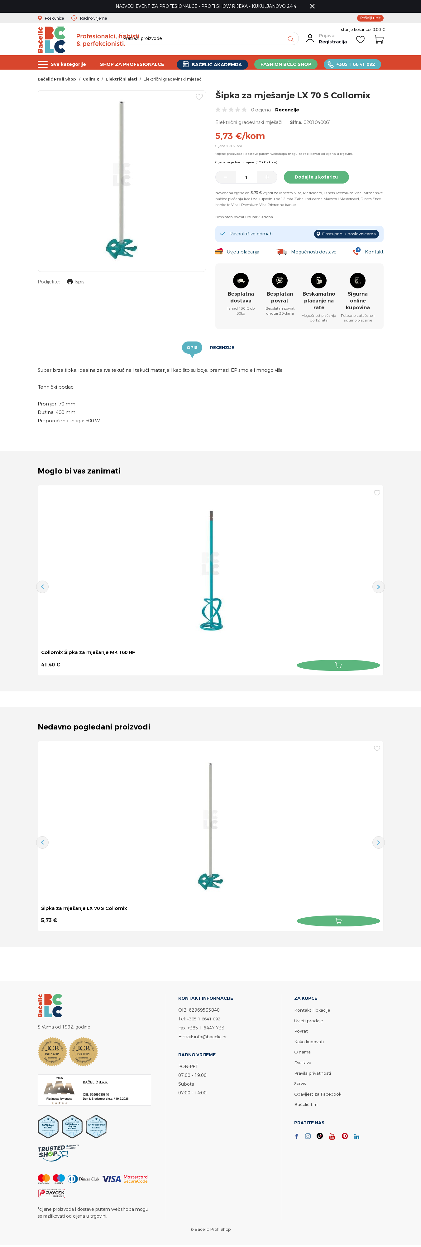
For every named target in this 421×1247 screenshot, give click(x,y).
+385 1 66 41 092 (356, 64)
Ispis (75, 284)
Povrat (301, 1031)
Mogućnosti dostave (314, 252)
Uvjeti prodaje (308, 1021)
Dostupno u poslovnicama (347, 235)
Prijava (326, 38)
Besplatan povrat (280, 298)
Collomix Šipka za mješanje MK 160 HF (88, 654)
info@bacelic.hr (211, 1036)
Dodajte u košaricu (317, 179)
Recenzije (287, 112)
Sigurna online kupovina (358, 302)
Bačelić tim (306, 1103)
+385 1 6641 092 (205, 1019)
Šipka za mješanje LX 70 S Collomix (84, 909)
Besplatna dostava (241, 298)
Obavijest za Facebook (318, 1093)
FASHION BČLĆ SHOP (287, 64)
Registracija (332, 44)
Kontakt (374, 252)
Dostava (303, 1062)
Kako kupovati (309, 1041)
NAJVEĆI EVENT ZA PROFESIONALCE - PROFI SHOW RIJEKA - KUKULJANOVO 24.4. (208, 6)
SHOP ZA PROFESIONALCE (132, 64)
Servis (300, 1082)
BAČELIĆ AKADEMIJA (218, 64)
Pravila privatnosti (313, 1072)
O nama (303, 1051)
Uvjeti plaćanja (243, 252)
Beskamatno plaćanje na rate (319, 302)
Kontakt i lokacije (312, 1010)
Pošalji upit (369, 18)
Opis (192, 348)
